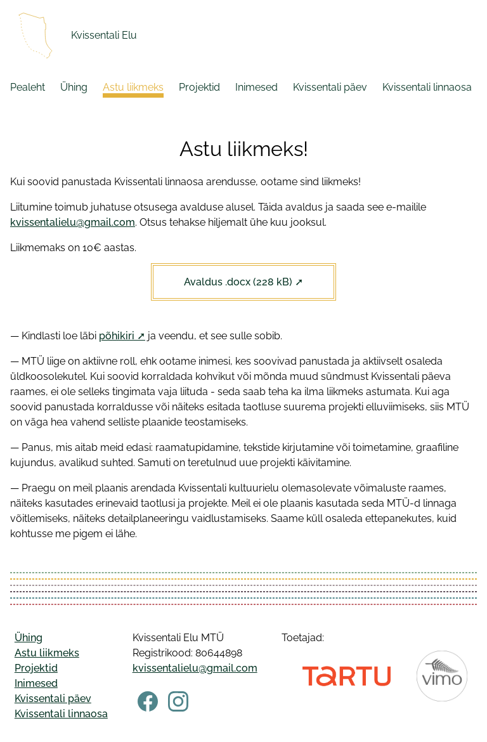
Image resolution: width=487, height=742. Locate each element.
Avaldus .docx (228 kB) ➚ (243, 282)
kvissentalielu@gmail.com (72, 222)
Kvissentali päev (330, 87)
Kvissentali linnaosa (427, 87)
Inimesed (256, 87)
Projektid (199, 87)
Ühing (74, 87)
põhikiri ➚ (122, 336)
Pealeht (27, 87)
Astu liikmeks (133, 87)
